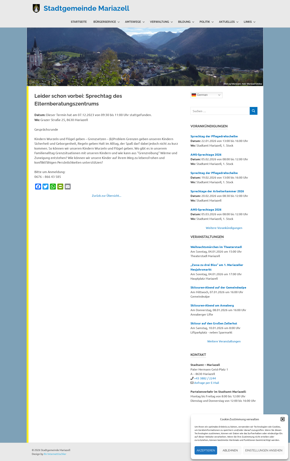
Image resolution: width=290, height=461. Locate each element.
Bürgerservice (106, 22)
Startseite (79, 22)
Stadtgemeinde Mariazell (86, 8)
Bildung (186, 22)
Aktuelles (229, 22)
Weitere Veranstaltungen (224, 341)
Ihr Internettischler (55, 453)
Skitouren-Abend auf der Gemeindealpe (218, 287)
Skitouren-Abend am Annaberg (212, 305)
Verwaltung (161, 22)
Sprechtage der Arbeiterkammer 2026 (217, 191)
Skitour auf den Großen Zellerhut (213, 323)
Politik (207, 22)
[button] (282, 419)
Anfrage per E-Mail (206, 382)
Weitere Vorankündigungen (224, 227)
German (200, 95)
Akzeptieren (206, 450)
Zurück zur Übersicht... (106, 195)
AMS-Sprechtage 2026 (205, 154)
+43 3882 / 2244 (205, 378)
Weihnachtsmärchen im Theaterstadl (216, 247)
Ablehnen (230, 450)
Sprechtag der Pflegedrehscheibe (214, 136)
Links (250, 22)
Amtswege (135, 22)
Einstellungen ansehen (263, 450)
